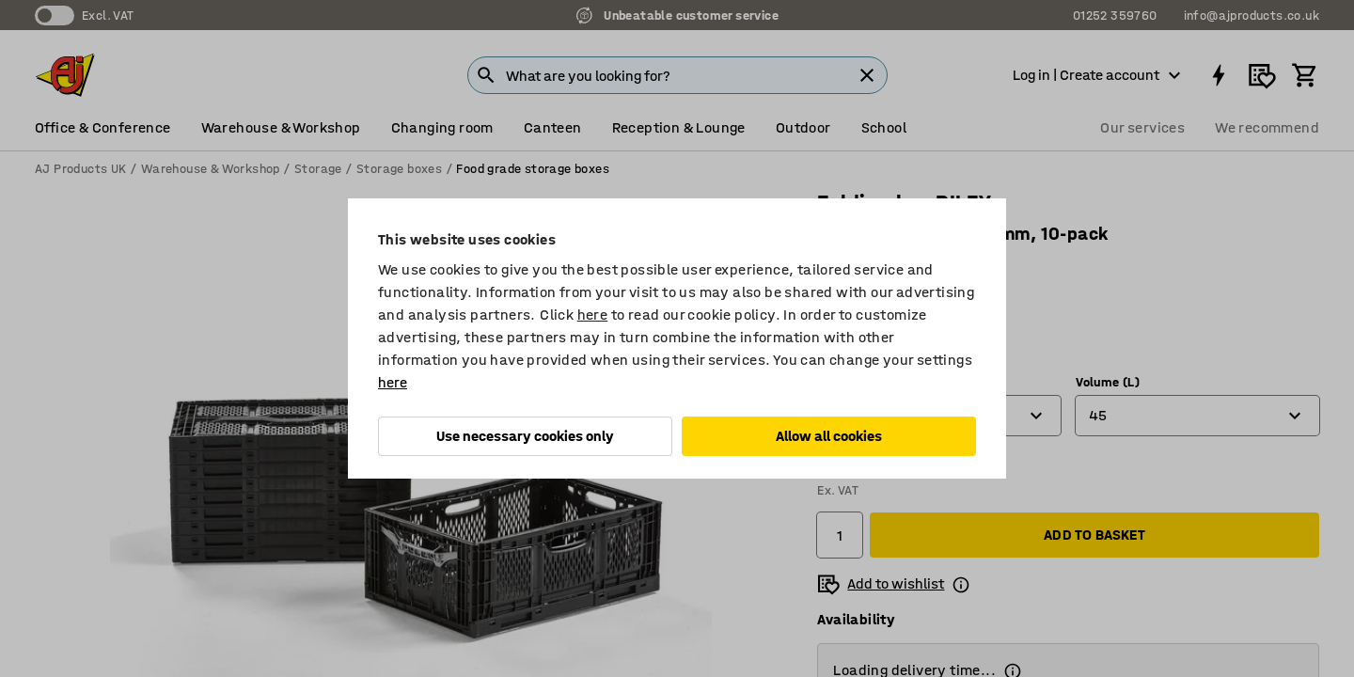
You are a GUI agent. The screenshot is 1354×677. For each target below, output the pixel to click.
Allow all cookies (829, 436)
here (592, 314)
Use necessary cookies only (525, 436)
